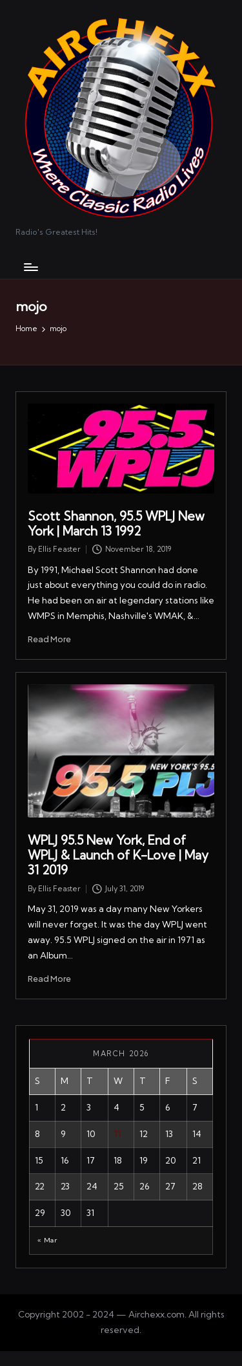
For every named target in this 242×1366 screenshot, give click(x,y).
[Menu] (30, 266)
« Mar (47, 1240)
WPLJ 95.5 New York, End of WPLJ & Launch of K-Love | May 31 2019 (118, 855)
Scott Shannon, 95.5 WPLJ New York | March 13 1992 (116, 523)
